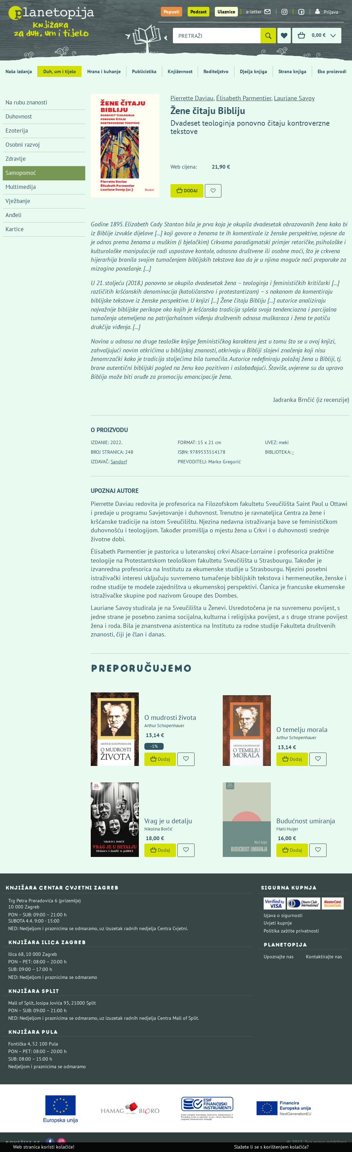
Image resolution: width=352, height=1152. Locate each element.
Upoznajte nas (279, 956)
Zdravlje (16, 158)
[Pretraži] (268, 35)
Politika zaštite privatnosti (291, 931)
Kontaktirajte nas (324, 956)
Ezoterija (17, 130)
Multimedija (21, 187)
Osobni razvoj (23, 144)
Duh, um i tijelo (59, 71)
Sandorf (119, 462)
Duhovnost (19, 116)
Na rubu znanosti (26, 102)
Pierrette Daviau (191, 98)
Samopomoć (21, 173)
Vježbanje (18, 201)
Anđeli (14, 215)
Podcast (198, 12)
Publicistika (144, 71)
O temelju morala (302, 729)
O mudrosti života (170, 717)
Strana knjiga (292, 71)
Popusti (171, 12)
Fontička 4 (19, 1044)
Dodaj (187, 191)
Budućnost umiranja (305, 820)
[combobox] (217, 35)
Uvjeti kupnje (278, 923)
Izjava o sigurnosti (283, 915)
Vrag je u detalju (168, 820)
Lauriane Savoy (294, 98)
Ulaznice (226, 12)
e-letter (258, 12)
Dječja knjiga (253, 71)
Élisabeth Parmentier (243, 98)
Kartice (15, 229)
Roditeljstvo (216, 71)
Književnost (180, 71)
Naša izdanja (19, 71)
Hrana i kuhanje (104, 71)
